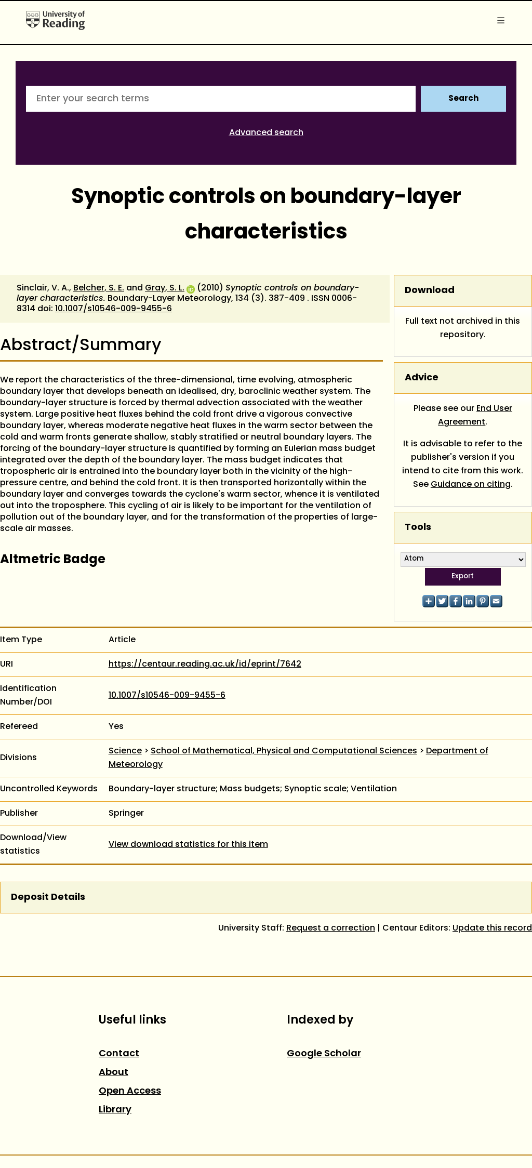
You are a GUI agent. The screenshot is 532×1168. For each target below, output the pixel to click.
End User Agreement (475, 415)
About (113, 1073)
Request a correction (330, 928)
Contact (119, 1054)
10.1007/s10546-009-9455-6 (113, 309)
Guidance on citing (471, 485)
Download (430, 291)
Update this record (492, 928)
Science (125, 751)
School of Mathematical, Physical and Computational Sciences (284, 751)
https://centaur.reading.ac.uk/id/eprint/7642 (205, 664)
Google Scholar (324, 1054)
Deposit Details (48, 898)
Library (115, 1110)
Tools (418, 528)
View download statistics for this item (188, 845)
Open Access (130, 1091)
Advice (421, 378)
